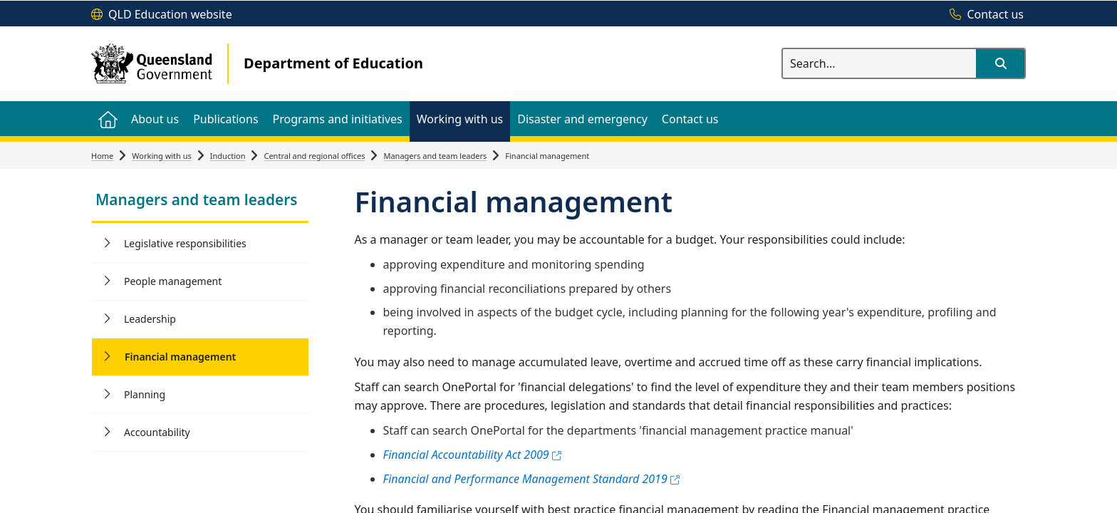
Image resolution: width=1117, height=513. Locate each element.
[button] (1000, 63)
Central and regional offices (314, 155)
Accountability (157, 432)
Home (102, 155)
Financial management (180, 356)
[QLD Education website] (161, 15)
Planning (144, 394)
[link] (200, 201)
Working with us (162, 155)
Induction (228, 155)
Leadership (150, 319)
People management (173, 281)
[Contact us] (983, 15)
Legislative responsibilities (185, 243)
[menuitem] (107, 118)
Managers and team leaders (435, 155)
